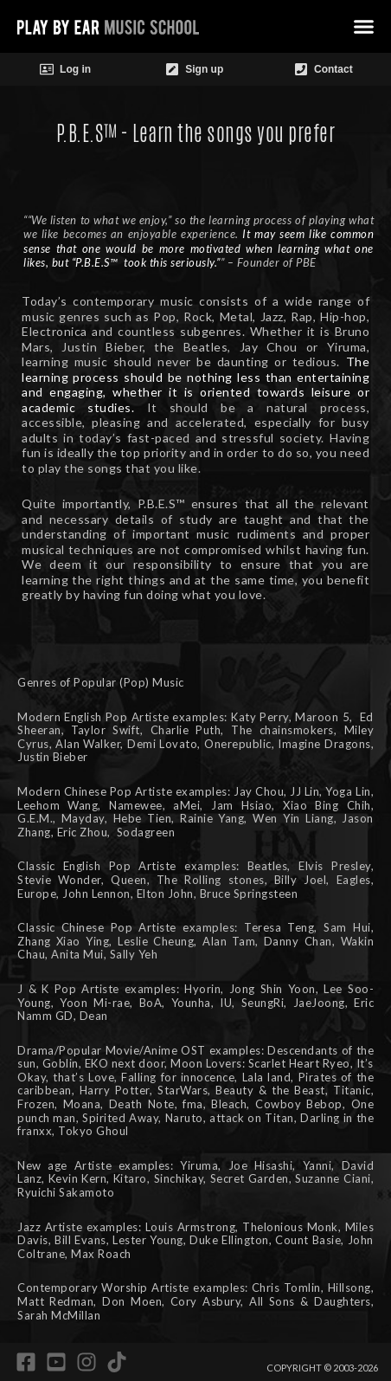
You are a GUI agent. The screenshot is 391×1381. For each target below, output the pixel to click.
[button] (363, 26)
